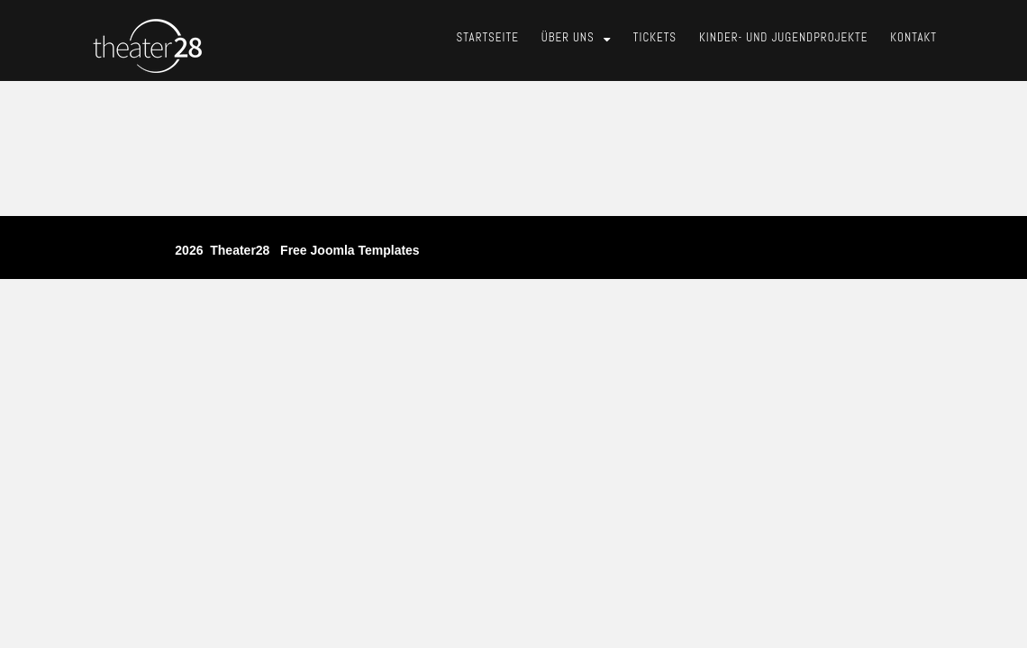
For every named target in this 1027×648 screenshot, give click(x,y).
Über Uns (568, 37)
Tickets (655, 37)
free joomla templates (350, 250)
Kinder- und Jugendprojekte (783, 37)
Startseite (488, 37)
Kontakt (913, 37)
